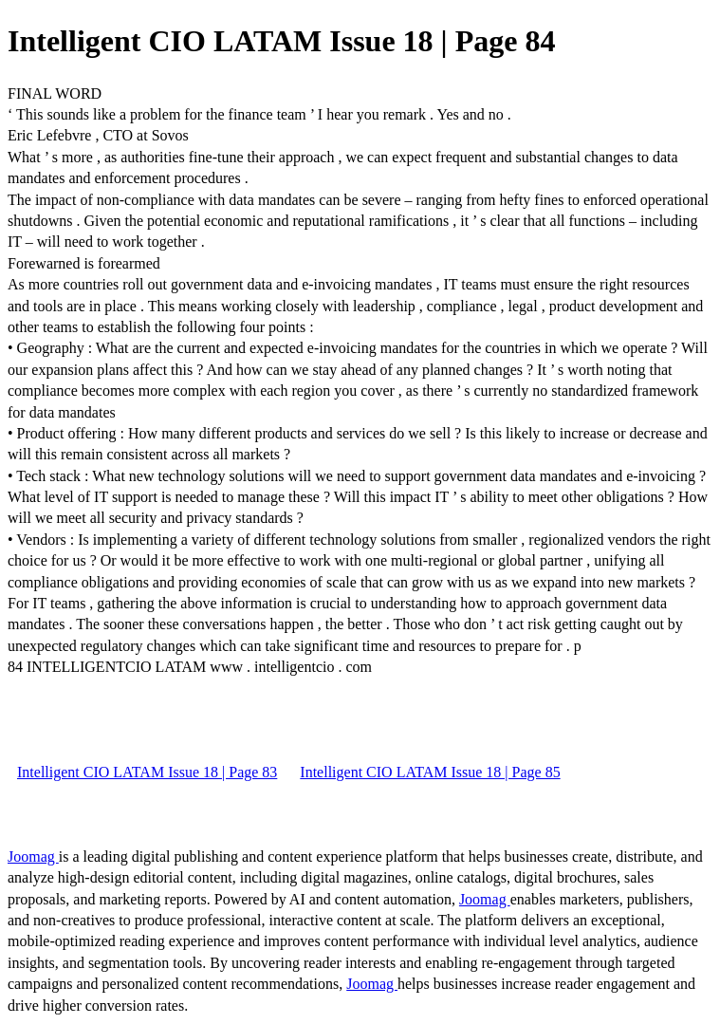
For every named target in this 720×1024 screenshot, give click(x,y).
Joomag (33, 856)
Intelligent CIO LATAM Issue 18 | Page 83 (147, 772)
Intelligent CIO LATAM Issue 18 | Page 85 (430, 772)
